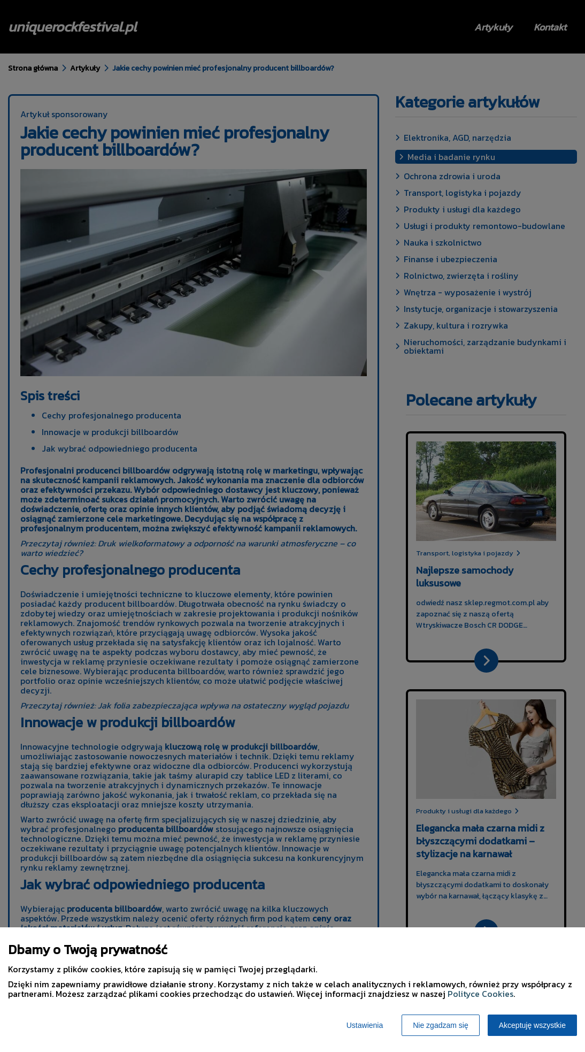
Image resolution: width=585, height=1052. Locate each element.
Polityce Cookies (480, 993)
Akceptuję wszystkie (532, 1025)
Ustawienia (365, 1025)
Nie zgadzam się (440, 1025)
